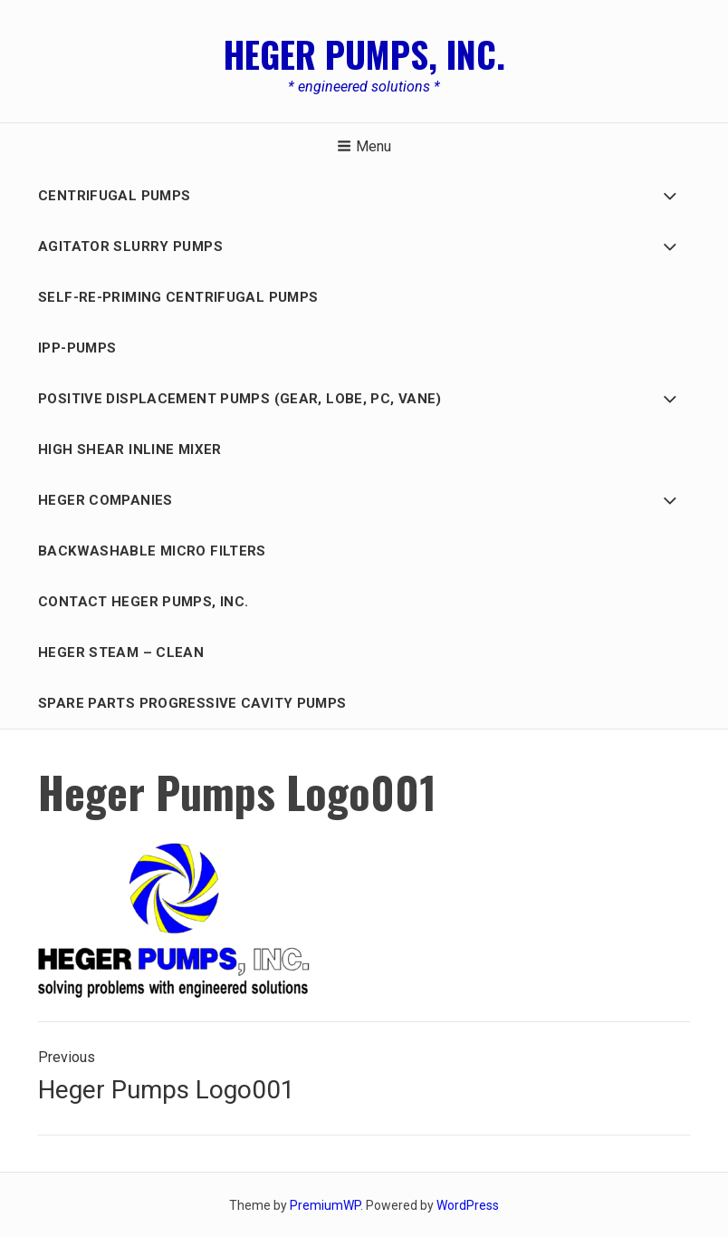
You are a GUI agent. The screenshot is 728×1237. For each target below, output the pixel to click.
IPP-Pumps (77, 348)
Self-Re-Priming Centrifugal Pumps (178, 297)
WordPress (467, 1205)
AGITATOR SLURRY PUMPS (130, 246)
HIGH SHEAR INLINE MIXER (130, 449)
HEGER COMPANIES (105, 500)
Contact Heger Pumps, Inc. (143, 602)
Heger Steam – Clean (121, 652)
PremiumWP (325, 1205)
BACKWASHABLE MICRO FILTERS (152, 551)
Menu (364, 146)
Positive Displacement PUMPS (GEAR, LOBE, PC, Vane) (240, 399)
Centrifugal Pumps (114, 196)
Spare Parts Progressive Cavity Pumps (192, 703)
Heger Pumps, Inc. (364, 53)
